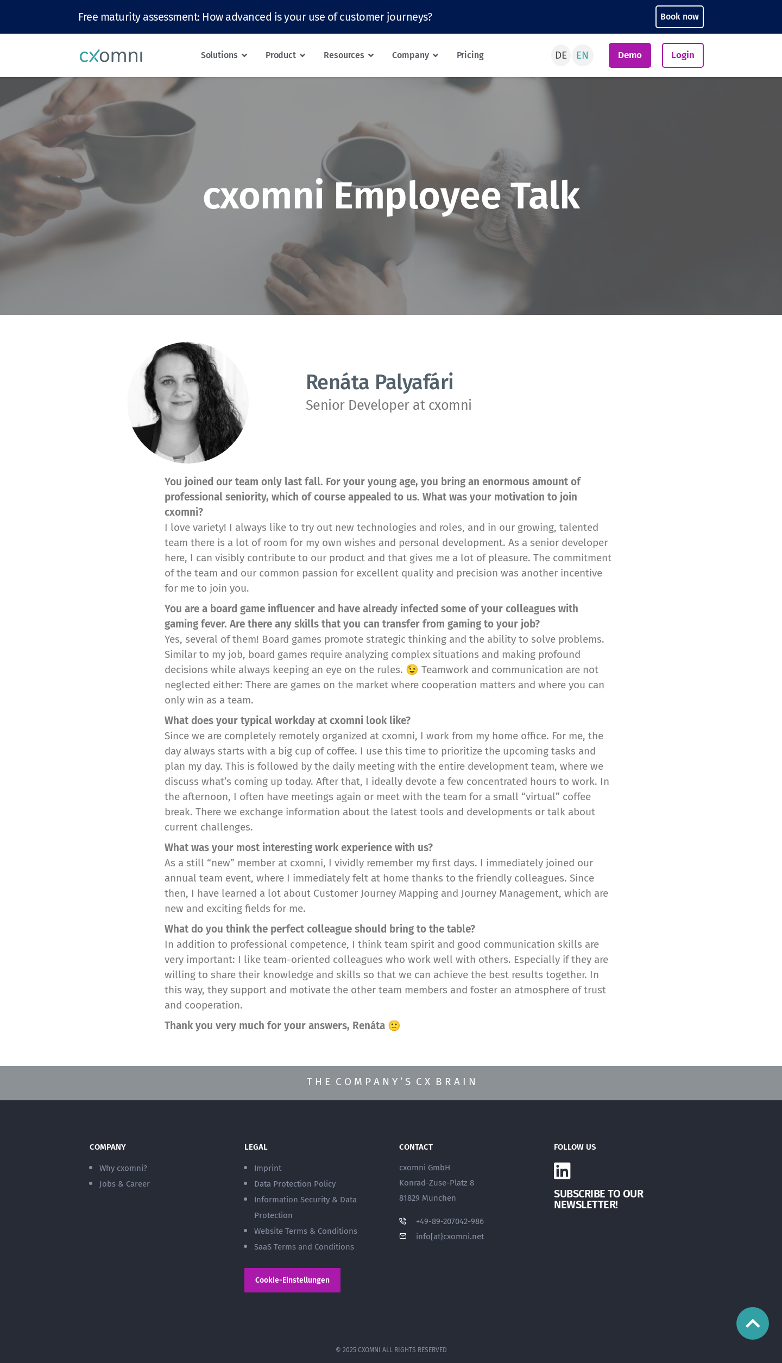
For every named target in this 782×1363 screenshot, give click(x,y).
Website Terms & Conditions (305, 1231)
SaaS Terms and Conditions (304, 1247)
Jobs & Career (124, 1184)
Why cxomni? (123, 1168)
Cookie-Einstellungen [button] (292, 1280)
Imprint (267, 1168)
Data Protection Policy (295, 1184)
